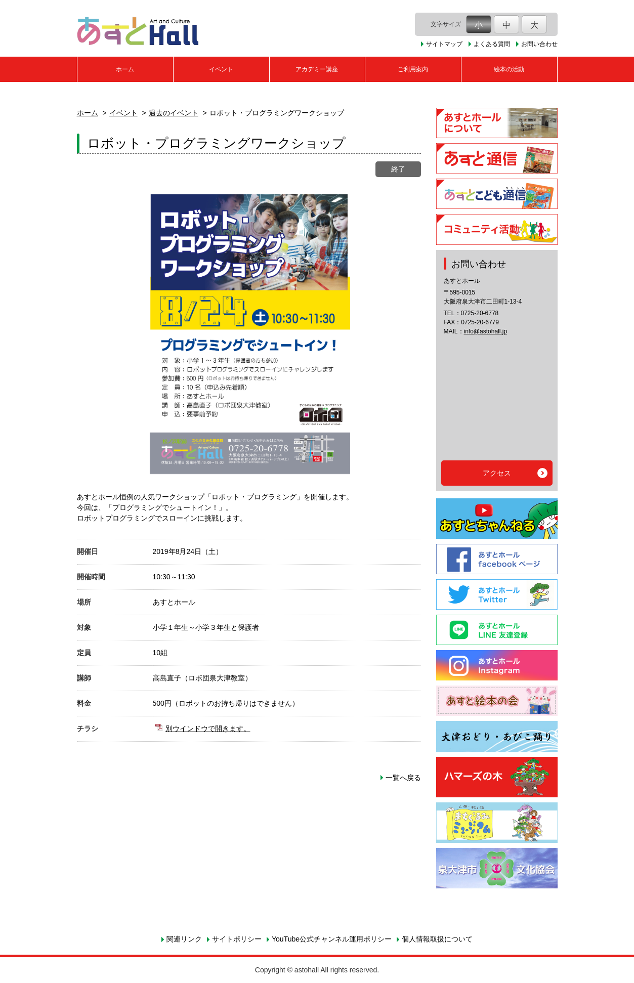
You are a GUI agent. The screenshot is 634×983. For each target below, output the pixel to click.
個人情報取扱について (437, 939)
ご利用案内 (413, 69)
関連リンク (184, 939)
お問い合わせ (539, 44)
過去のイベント (173, 113)
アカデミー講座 (316, 69)
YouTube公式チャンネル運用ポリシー (332, 939)
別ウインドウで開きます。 (207, 728)
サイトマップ (444, 44)
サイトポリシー (237, 939)
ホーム (125, 69)
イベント (221, 69)
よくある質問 (492, 44)
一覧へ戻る (403, 778)
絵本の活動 (509, 69)
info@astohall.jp (486, 331)
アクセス (497, 473)
